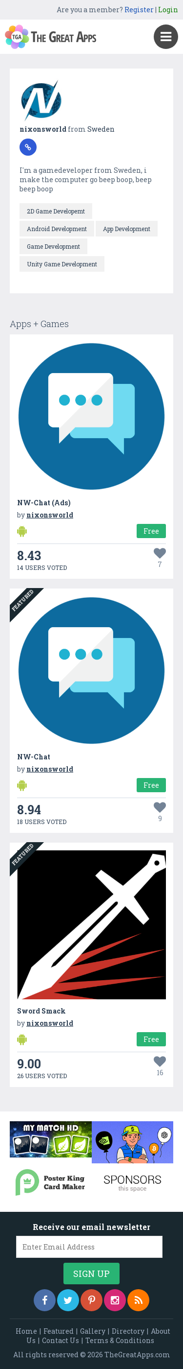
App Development (126, 229)
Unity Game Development (62, 264)
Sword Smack (41, 1010)
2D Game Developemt (56, 211)
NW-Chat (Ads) (44, 502)
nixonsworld (44, 129)
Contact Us (60, 1340)
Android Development (57, 229)
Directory (128, 1331)
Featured (58, 1331)
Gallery (92, 1331)
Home (26, 1331)
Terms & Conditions (119, 1340)
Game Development (53, 246)
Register (139, 9)
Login (168, 9)
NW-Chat (33, 756)
